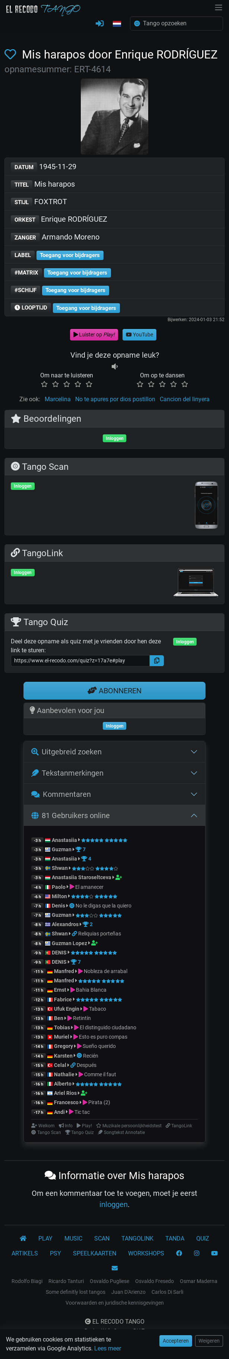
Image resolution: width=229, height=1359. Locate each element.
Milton (59, 896)
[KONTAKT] (115, 1268)
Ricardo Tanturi (66, 1281)
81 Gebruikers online (70, 815)
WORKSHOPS (146, 1253)
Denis (58, 906)
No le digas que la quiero (103, 906)
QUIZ (202, 1238)
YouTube (139, 335)
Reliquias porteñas (99, 934)
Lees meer (107, 1348)
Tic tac (82, 1112)
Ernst (60, 990)
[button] (116, 24)
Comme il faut (100, 1074)
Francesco (66, 1102)
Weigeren (209, 1341)
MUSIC (73, 1238)
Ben (58, 1018)
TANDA (174, 1238)
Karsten (63, 1056)
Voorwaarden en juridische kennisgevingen (115, 1303)
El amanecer (89, 887)
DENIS (59, 953)
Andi (59, 1112)
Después (86, 1065)
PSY (55, 1253)
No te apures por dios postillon (115, 399)
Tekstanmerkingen (67, 773)
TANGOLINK (137, 1238)
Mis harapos (43, 185)
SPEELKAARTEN (94, 1253)
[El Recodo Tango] (23, 1238)
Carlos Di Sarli (167, 1292)
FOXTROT (39, 202)
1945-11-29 (43, 167)
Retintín (82, 1018)
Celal (60, 1065)
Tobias (62, 1027)
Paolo (59, 887)
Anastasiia (64, 840)
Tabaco (97, 1009)
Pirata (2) (99, 1102)
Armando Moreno (55, 237)
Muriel (61, 1037)
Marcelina (58, 399)
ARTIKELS (25, 1253)
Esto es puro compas (103, 1037)
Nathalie (64, 1074)
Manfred (64, 971)
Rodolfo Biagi (27, 1281)
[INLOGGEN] (100, 23)
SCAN (101, 1238)
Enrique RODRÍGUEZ (59, 220)
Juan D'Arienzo (128, 1292)
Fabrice (63, 999)
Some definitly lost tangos (75, 1292)
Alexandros (66, 924)
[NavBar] (218, 6)
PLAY (45, 1238)
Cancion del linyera (185, 399)
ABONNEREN (114, 690)
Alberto (62, 1084)
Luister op (94, 335)
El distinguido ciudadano (108, 1027)
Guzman (61, 849)
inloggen (113, 1204)
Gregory (63, 1046)
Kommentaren (61, 794)
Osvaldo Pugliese (109, 1281)
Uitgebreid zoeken (66, 751)
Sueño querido (99, 1046)
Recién (90, 1056)
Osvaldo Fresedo (154, 1281)
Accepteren (176, 1341)
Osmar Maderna (198, 1281)
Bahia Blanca (91, 990)
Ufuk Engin (66, 1009)
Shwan (60, 868)
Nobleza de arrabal (105, 971)
